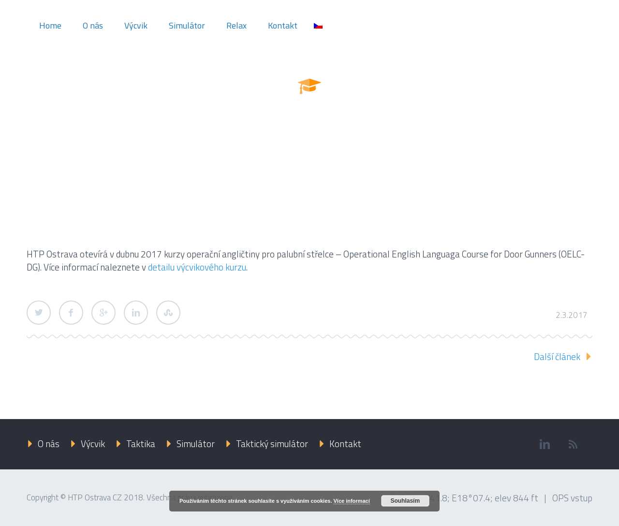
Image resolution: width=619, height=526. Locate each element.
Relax (236, 25)
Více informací (352, 501)
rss (573, 444)
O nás (93, 25)
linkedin (544, 444)
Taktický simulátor (272, 443)
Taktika (140, 443)
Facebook (71, 313)
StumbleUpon (168, 313)
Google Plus (103, 313)
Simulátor (187, 25)
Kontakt (282, 25)
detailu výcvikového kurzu (197, 267)
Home (50, 25)
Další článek (557, 356)
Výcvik (135, 25)
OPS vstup (572, 498)
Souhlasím (405, 500)
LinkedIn (136, 313)
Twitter (39, 313)
